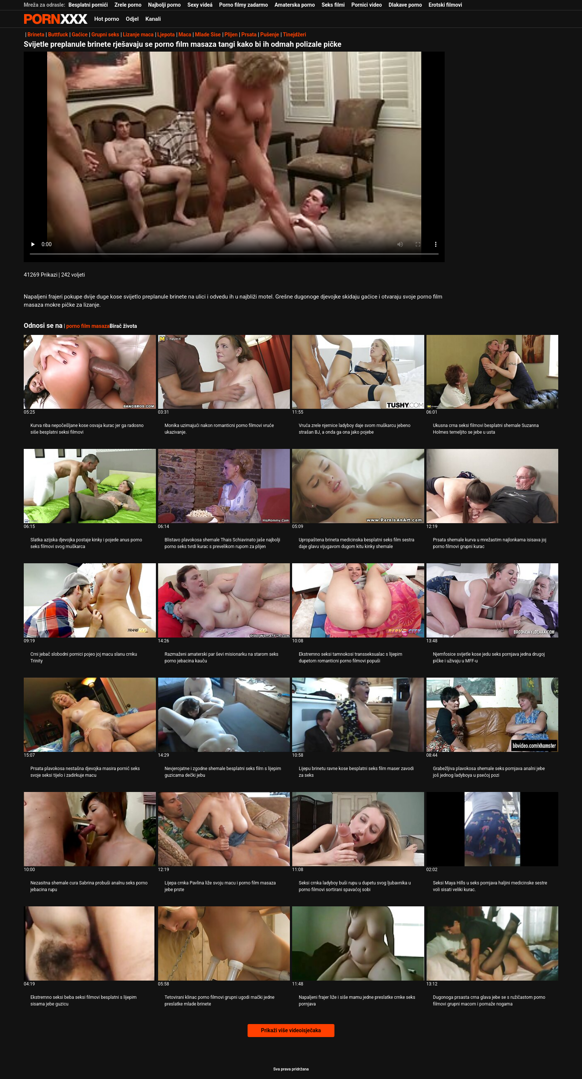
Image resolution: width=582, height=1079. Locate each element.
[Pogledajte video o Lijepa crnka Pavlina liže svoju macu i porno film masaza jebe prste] (224, 829)
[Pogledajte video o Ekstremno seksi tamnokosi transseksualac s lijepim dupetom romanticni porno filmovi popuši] (358, 600)
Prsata (248, 35)
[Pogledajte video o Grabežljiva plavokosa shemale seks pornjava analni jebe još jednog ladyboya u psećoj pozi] (492, 715)
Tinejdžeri (294, 35)
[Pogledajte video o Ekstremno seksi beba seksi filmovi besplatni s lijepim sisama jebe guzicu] (90, 943)
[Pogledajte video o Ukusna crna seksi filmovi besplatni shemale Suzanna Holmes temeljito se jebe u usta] (492, 372)
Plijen (231, 35)
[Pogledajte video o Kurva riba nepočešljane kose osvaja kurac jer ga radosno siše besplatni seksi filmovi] (90, 372)
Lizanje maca (138, 35)
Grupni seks (105, 35)
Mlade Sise (207, 35)
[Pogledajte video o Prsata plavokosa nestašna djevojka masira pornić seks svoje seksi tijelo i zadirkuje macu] (90, 715)
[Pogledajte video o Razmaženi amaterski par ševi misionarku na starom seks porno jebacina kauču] (224, 600)
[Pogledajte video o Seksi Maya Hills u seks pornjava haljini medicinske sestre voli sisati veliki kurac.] (492, 829)
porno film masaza (87, 326)
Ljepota (166, 35)
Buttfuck (58, 35)
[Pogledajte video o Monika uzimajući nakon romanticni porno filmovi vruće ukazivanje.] (224, 372)
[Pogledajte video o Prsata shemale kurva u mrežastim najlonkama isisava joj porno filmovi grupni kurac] (492, 486)
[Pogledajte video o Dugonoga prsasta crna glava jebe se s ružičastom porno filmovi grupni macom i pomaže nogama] (492, 943)
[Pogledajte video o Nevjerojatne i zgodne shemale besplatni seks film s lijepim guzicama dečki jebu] (224, 715)
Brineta (35, 35)
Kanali (153, 19)
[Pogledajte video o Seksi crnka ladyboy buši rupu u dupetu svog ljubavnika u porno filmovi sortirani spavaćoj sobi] (358, 829)
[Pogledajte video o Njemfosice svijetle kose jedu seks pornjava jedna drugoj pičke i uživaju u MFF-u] (492, 600)
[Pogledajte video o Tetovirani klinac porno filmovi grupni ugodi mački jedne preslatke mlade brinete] (224, 943)
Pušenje (269, 35)
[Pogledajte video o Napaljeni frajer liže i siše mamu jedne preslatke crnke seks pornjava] (358, 943)
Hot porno (106, 19)
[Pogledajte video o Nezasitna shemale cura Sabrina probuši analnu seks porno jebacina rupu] (90, 829)
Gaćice (80, 35)
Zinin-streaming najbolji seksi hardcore (56, 19)
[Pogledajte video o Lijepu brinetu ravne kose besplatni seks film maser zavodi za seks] (358, 715)
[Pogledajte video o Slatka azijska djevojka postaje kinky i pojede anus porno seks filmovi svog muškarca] (90, 486)
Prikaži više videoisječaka (291, 1030)
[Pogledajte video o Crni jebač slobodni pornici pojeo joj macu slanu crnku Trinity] (90, 600)
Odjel (132, 19)
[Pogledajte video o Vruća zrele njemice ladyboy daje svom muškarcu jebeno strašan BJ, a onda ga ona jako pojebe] (358, 372)
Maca (185, 35)
